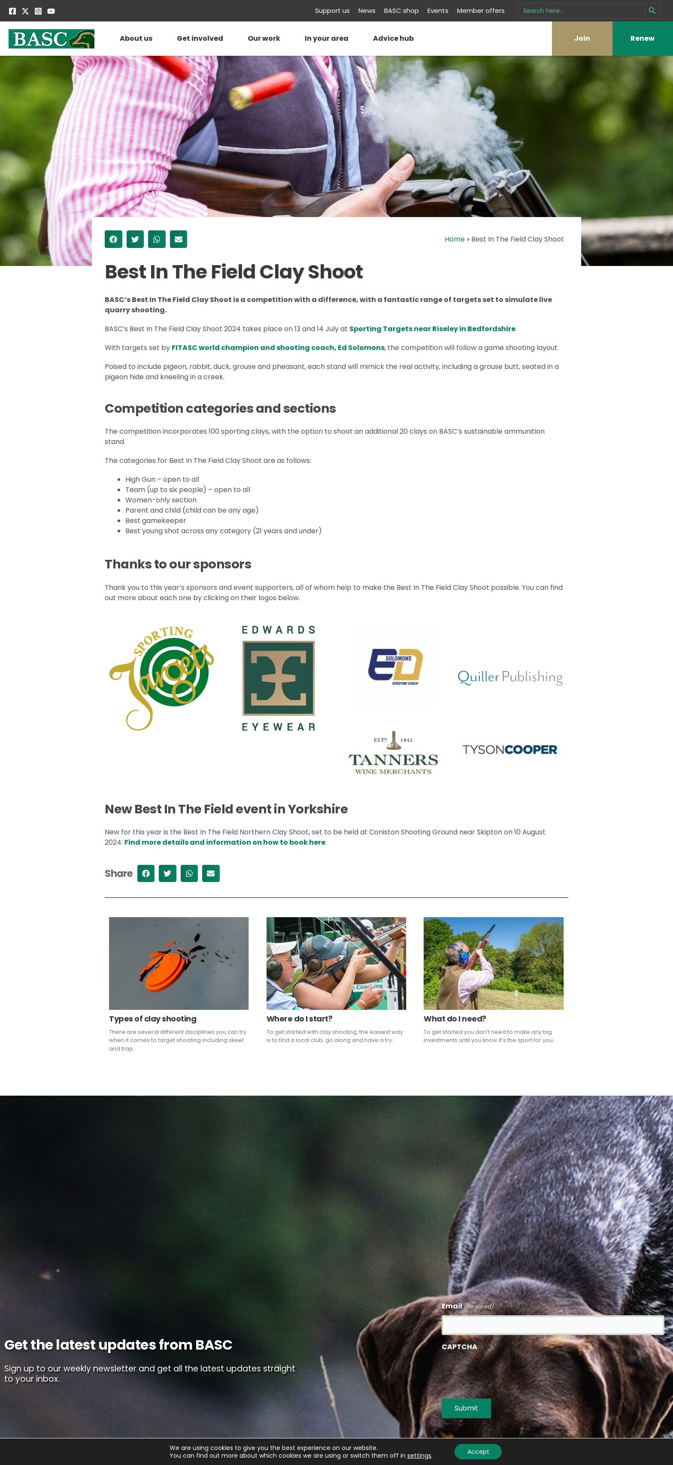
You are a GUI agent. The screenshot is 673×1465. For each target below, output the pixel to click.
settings (419, 1455)
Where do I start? (300, 1018)
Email (468, 1306)
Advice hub (393, 38)
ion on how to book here (282, 842)
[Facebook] (12, 11)
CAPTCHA (459, 1347)
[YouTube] (51, 11)
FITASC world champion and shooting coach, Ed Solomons (278, 348)
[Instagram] (38, 11)
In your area (327, 38)
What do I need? (455, 1018)
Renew (643, 38)
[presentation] (507, 1372)
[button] (113, 239)
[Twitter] (25, 11)
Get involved (200, 38)
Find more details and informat (181, 842)
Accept (478, 1451)
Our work (264, 38)
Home (455, 239)
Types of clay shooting (152, 1018)
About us (136, 38)
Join (582, 38)
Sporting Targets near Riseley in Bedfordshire (432, 329)
